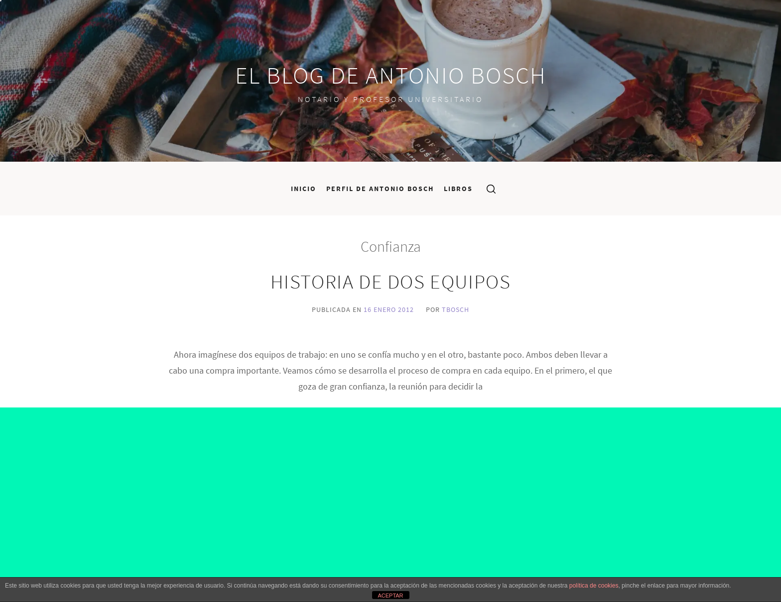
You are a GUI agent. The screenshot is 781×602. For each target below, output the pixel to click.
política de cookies (594, 585)
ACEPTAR (390, 596)
